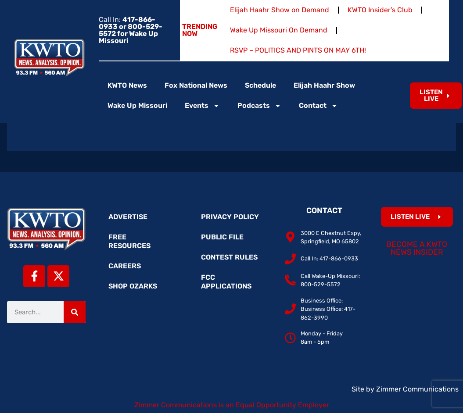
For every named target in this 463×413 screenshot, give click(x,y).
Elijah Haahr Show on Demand (279, 10)
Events (202, 106)
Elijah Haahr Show (324, 85)
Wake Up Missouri (137, 105)
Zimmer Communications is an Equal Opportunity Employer (231, 405)
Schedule (260, 85)
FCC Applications (226, 281)
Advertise (127, 217)
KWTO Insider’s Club (380, 10)
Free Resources (129, 241)
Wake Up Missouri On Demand (278, 30)
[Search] (75, 312)
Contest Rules (229, 257)
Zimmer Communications (417, 389)
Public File (222, 237)
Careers (124, 266)
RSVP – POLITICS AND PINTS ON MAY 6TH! (298, 50)
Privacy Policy (230, 217)
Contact (318, 106)
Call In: (130, 30)
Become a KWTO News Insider (416, 248)
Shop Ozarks (132, 286)
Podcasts (259, 106)
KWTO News (127, 85)
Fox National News (196, 85)
